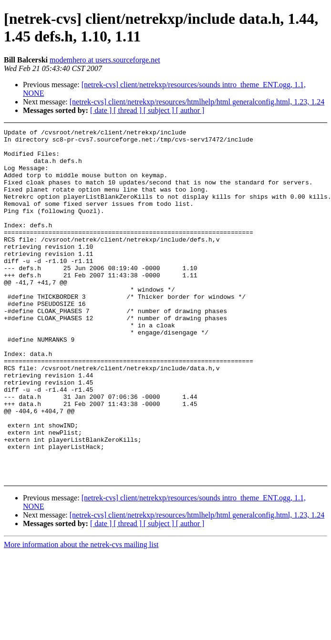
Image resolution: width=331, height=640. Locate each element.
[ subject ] (160, 110)
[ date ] (102, 110)
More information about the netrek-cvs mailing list (81, 614)
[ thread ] (129, 110)
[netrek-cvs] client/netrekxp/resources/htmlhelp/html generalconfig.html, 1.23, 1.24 (197, 102)
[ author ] (190, 110)
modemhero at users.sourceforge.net (105, 60)
